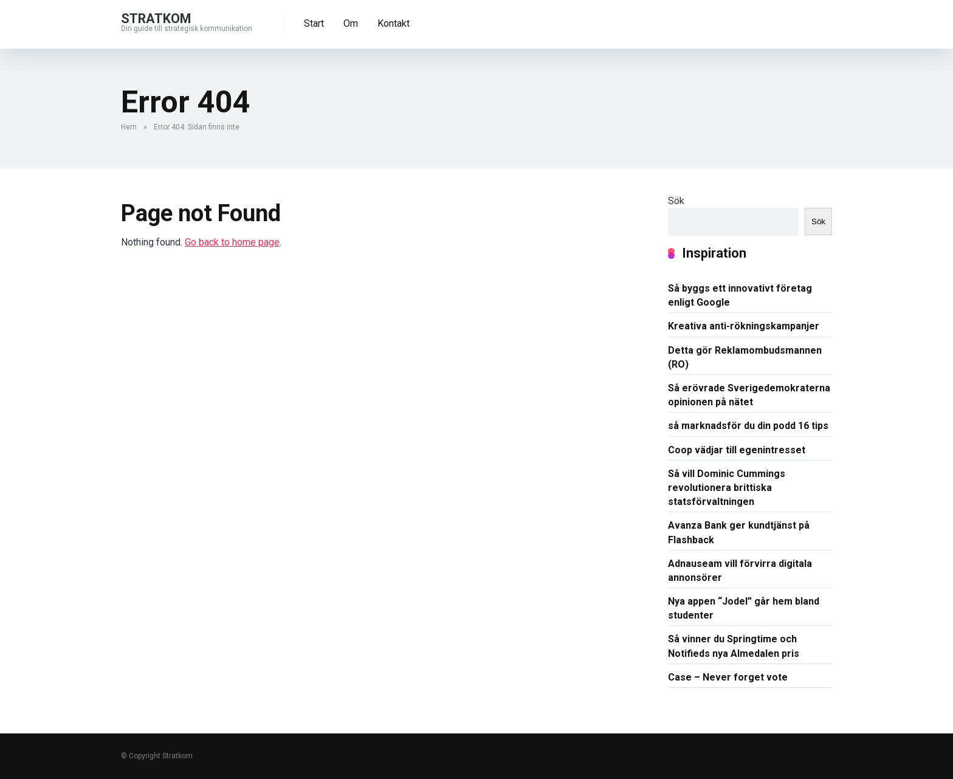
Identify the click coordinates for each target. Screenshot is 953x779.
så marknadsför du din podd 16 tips (748, 425)
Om (350, 23)
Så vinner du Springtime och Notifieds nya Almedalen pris (733, 646)
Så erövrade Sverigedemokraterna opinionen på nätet (749, 395)
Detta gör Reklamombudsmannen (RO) (745, 357)
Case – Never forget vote (728, 677)
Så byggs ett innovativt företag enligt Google (740, 295)
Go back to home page (232, 242)
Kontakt (393, 23)
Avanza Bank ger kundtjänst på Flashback (739, 532)
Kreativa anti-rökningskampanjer (743, 326)
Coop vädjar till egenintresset (736, 450)
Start (314, 23)
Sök (676, 201)
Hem (129, 127)
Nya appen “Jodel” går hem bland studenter (743, 608)
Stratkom (156, 18)
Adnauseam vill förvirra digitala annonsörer (740, 570)
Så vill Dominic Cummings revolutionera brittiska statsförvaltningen (726, 487)
